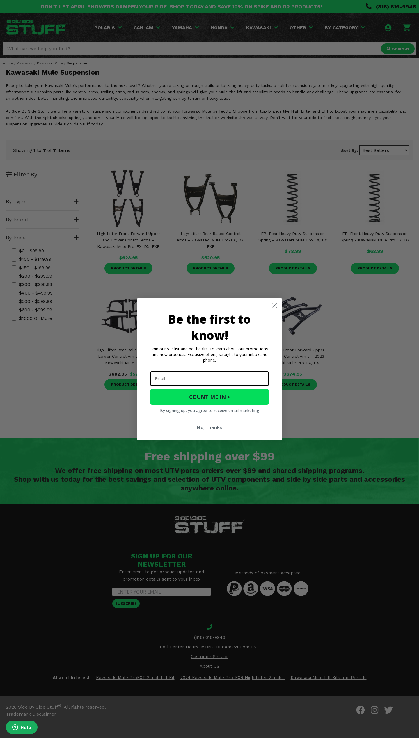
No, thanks (209, 427)
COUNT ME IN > (209, 396)
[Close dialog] (275, 305)
